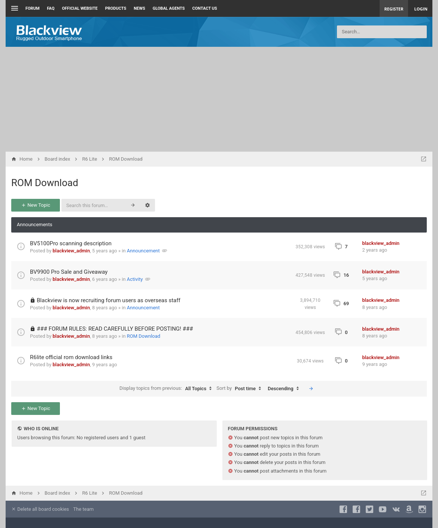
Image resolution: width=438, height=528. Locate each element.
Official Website (80, 8)
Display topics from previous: (167, 389)
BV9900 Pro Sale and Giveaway (68, 271)
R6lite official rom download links (71, 357)
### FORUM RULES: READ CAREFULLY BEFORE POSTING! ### (115, 328)
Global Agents (169, 8)
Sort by (240, 389)
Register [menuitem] (394, 9)
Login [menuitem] (421, 9)
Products (116, 8)
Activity (135, 279)
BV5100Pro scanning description (71, 243)
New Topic (35, 205)
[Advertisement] (219, 99)
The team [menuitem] (83, 509)
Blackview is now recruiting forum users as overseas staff (108, 300)
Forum (32, 8)
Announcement (143, 251)
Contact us (204, 8)
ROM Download (44, 182)
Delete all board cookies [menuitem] (40, 509)
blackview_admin (71, 251)
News (139, 8)
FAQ (51, 8)
